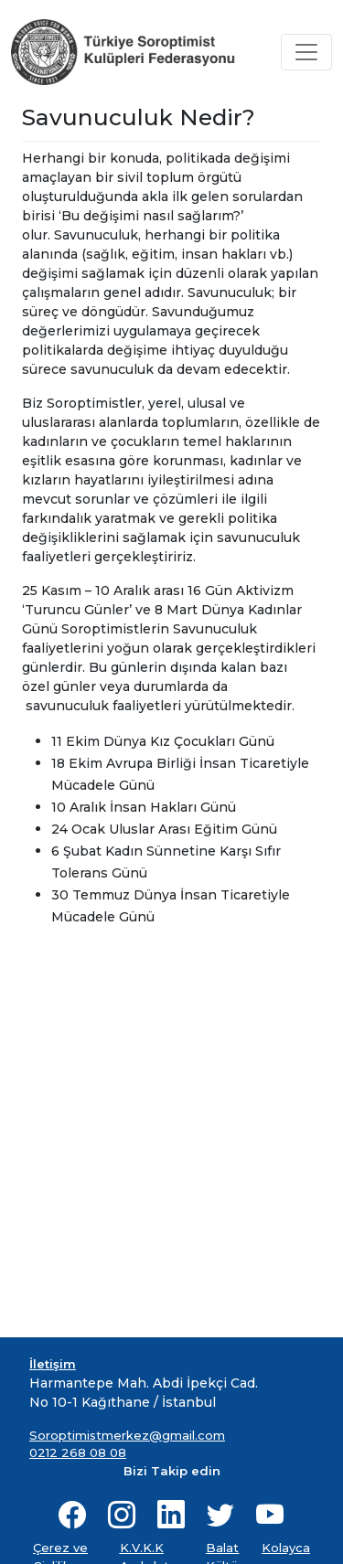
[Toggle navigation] (306, 52)
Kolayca (286, 1547)
